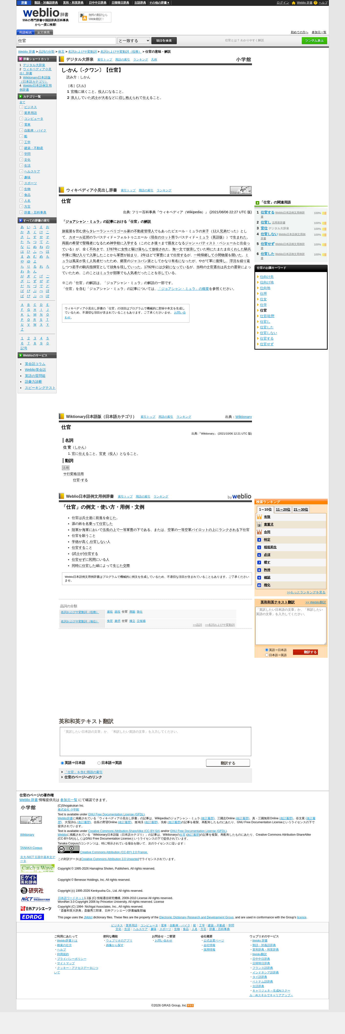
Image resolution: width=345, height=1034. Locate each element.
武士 (94, 98)
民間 (92, 559)
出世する (180, 255)
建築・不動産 (33, 148)
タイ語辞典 (259, 976)
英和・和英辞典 (73, 2)
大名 (105, 98)
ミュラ (204, 237)
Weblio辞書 (65, 818)
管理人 (149, 231)
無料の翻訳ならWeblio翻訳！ (98, 17)
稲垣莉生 (270, 547)
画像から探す (115, 945)
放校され (159, 249)
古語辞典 (140, 2)
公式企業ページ (214, 940)
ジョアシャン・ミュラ (82, 221)
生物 (27, 189)
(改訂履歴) (207, 818)
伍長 (106, 530)
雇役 (110, 611)
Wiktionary (243, 417)
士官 (210, 267)
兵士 (227, 267)
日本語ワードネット (71, 898)
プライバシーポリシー (71, 958)
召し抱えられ (129, 98)
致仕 (140, 611)
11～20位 (283, 509)
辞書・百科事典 (35, 212)
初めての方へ (299, 32)
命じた (111, 518)
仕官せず (78, 559)
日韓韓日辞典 (120, 2)
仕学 (263, 305)
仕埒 (263, 293)
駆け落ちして (141, 249)
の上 (112, 530)
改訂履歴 (193, 834)
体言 (61, 51)
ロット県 (168, 237)
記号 (24, 348)
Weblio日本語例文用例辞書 (90, 496)
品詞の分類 (46, 51)
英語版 (217, 237)
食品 (27, 195)
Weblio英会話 (35, 370)
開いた (236, 255)
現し (123, 267)
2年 (143, 255)
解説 (147, 221)
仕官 (183, 834)
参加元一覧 (319, 32)
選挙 (237, 267)
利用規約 (63, 954)
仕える (84, 454)
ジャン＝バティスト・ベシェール (210, 243)
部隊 (116, 273)
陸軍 (75, 530)
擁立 (132, 620)
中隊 (65, 255)
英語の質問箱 (35, 376)
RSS (190, 1005)
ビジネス (30, 107)
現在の (156, 237)
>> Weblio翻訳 (315, 602)
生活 (27, 165)
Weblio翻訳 (259, 954)
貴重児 (268, 524)
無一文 (177, 249)
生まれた (240, 237)
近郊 (86, 237)
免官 (110, 620)
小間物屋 (221, 255)
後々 (157, 243)
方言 (27, 206)
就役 (117, 611)
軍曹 (159, 255)
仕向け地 (267, 282)
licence (301, 917)
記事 (109, 221)
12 (214, 231)
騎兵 (247, 249)
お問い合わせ (163, 940)
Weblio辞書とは (67, 940)
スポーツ (30, 183)
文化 (27, 160)
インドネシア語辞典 (265, 972)
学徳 (75, 542)
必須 (267, 555)
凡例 (154, 59)
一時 (197, 255)
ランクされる (229, 530)
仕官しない (98, 542)
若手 (75, 267)
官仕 (264, 228)
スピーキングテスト (40, 388)
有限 (267, 517)
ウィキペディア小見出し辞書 (91, 190)
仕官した (106, 524)
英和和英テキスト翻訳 (86, 721)
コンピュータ (33, 119)
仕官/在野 (267, 316)
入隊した (96, 255)
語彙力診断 (33, 382)
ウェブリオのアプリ (119, 940)
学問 (27, 154)
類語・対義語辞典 (46, 2)
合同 (267, 532)
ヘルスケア (32, 171)
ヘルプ (323, 2)
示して (163, 273)
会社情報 (209, 945)
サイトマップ (66, 963)
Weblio (62, 834)
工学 (27, 142)
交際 (126, 566)
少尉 (165, 267)
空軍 (170, 530)
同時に (77, 566)
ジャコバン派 (140, 261)
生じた (118, 566)
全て (22, 102)
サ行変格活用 (73, 474)
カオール (76, 237)
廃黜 (132, 611)
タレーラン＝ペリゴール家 (109, 231)
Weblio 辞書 (305, 2)
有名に (176, 261)
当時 (199, 267)
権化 (267, 585)
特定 (267, 539)
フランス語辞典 (262, 967)
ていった (134, 267)
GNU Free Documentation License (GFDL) (116, 814)
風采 (75, 261)
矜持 (267, 570)
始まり (132, 255)
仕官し (266, 222)
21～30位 (301, 509)
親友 (171, 243)
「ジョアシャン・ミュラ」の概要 (183, 289)
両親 (65, 243)
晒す (267, 562)
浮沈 (233, 261)
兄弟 (223, 231)
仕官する (78, 547)
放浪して (193, 249)
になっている (179, 267)
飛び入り (79, 255)
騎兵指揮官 (91, 267)
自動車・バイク (35, 130)
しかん (79, 447)
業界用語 (30, 113)
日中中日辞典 (97, 2)
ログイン (283, 2)
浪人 (74, 98)
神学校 (115, 243)
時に (210, 249)
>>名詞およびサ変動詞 (220, 624)
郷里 (123, 261)
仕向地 (265, 288)
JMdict (88, 917)
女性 (124, 249)
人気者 (94, 261)
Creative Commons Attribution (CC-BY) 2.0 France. (114, 852)
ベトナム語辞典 (262, 981)
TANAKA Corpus (31, 848)
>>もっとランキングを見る (306, 592)
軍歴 (120, 255)
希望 (75, 243)
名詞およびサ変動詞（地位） (80, 621)
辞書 (24, 2)
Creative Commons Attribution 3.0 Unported (110, 859)
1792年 (149, 267)
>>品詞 (197, 624)
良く (86, 261)
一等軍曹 (126, 530)
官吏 (102, 454)
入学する (130, 243)
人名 (27, 201)
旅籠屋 (67, 231)
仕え (146, 98)
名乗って (92, 524)
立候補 (141, 620)
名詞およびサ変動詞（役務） (121, 51)
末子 (205, 231)
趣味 (27, 177)
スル (81, 86)
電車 (27, 124)
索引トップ (104, 59)
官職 (74, 91)
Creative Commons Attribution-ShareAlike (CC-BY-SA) (124, 831)
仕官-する (80, 480)
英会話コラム (35, 364)
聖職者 (88, 243)
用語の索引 (122, 59)
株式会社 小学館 (68, 809)
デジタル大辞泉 (80, 59)
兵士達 (87, 518)
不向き (94, 249)
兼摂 (117, 620)
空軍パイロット (197, 530)
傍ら (86, 231)
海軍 (85, 530)
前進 (99, 518)
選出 (216, 267)
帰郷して (207, 255)
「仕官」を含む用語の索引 (83, 772)
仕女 (263, 299)
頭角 (113, 267)
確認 (267, 577)
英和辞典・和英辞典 (265, 949)
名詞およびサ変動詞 (82, 51)
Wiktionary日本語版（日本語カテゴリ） (101, 417)
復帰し (221, 261)
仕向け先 (267, 277)
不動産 (139, 231)
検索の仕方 (64, 945)
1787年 (112, 249)
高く (85, 542)
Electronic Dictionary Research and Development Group (196, 917)
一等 (181, 530)
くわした (237, 249)
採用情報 (209, 949)
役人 (101, 91)
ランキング (140, 59)
